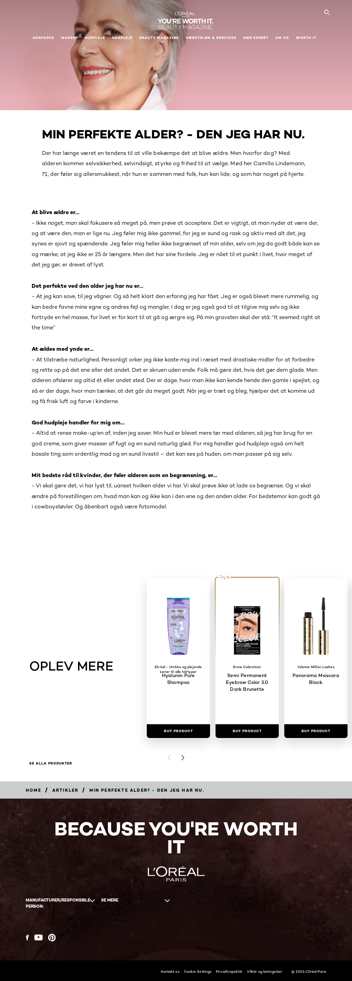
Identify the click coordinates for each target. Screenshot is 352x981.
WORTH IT (306, 37)
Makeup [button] (69, 37)
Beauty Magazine (159, 37)
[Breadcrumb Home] (33, 790)
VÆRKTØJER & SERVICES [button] (211, 37)
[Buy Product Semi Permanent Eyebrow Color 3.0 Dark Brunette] (247, 731)
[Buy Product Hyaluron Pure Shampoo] (178, 731)
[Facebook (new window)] (27, 937)
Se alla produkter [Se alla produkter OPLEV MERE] (50, 763)
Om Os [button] (282, 37)
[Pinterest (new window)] (52, 937)
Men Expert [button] (255, 37)
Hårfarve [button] (43, 37)
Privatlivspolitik (229, 971)
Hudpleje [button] (95, 37)
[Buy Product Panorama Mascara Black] (316, 731)
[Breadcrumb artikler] (65, 790)
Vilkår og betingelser (264, 971)
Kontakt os (170, 971)
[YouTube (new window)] (38, 937)
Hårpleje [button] (122, 37)
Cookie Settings (198, 971)
